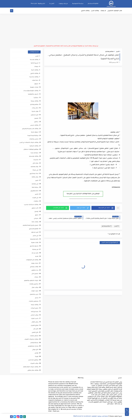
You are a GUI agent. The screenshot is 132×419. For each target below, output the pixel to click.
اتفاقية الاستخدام (93, 3)
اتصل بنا (51, 3)
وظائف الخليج (85, 10)
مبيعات (36, 66)
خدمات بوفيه (34, 263)
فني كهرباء (35, 197)
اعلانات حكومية (34, 87)
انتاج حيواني (35, 349)
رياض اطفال (35, 322)
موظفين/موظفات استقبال (31, 149)
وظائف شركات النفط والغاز (30, 367)
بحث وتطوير (35, 270)
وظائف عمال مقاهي (32, 370)
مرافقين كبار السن (33, 360)
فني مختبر (35, 235)
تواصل (36, 353)
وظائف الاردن (95, 10)
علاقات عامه (35, 222)
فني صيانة (35, 170)
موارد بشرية (35, 111)
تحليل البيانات (34, 308)
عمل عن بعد (35, 253)
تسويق (36, 84)
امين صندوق (34, 232)
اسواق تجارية (34, 132)
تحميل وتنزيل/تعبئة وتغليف (30, 225)
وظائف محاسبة (34, 77)
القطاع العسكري (33, 229)
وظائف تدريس (34, 125)
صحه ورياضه (34, 311)
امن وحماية (35, 249)
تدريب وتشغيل (34, 294)
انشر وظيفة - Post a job (38, 3)
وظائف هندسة (34, 59)
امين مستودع (34, 115)
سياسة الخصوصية (77, 3)
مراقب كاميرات (34, 363)
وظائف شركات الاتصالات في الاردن (28, 142)
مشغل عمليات (34, 336)
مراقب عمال (35, 287)
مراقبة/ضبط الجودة (32, 135)
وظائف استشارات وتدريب (31, 204)
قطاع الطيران (34, 325)
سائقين (36, 122)
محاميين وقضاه (34, 284)
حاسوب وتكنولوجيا (33, 94)
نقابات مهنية (34, 242)
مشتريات (35, 160)
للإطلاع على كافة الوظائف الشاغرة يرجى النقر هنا (83, 194)
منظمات (36, 201)
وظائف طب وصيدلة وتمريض (30, 128)
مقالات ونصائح (34, 267)
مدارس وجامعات (33, 139)
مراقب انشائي (34, 315)
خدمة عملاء (35, 80)
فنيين (36, 180)
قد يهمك (103, 10)
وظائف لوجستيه (33, 156)
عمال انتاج (35, 163)
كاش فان (35, 329)
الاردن (117, 51)
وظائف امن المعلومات (32, 260)
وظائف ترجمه (34, 304)
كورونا (36, 356)
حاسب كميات (34, 318)
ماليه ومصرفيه (34, 239)
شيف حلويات (34, 291)
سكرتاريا (36, 97)
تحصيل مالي (35, 273)
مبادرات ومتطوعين (33, 346)
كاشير (36, 194)
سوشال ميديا (34, 153)
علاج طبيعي (35, 332)
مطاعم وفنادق (109, 51)
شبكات (36, 277)
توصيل (36, 211)
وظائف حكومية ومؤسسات (30, 90)
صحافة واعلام (34, 342)
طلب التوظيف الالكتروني (114, 10)
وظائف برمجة (34, 101)
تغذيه (36, 256)
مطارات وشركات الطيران (31, 339)
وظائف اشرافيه (34, 146)
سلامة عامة (35, 187)
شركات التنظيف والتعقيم (31, 280)
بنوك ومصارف (34, 166)
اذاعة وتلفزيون (34, 191)
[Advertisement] (66, 29)
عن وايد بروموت (63, 3)
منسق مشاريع (34, 246)
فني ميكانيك (35, 184)
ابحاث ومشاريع (34, 173)
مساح (36, 298)
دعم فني (36, 218)
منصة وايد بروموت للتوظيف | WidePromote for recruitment (90, 416)
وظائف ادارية (34, 70)
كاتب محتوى (35, 208)
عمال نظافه (35, 177)
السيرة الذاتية (34, 63)
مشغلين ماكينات (33, 301)
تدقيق (36, 215)
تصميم (36, 118)
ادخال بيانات (35, 108)
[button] (103, 208)
